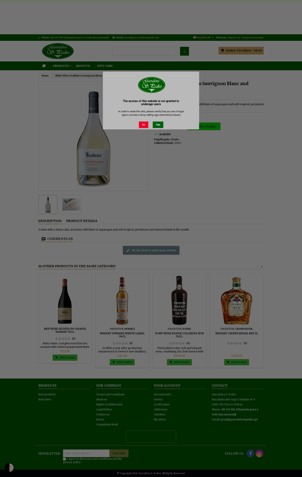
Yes (158, 124)
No (143, 124)
